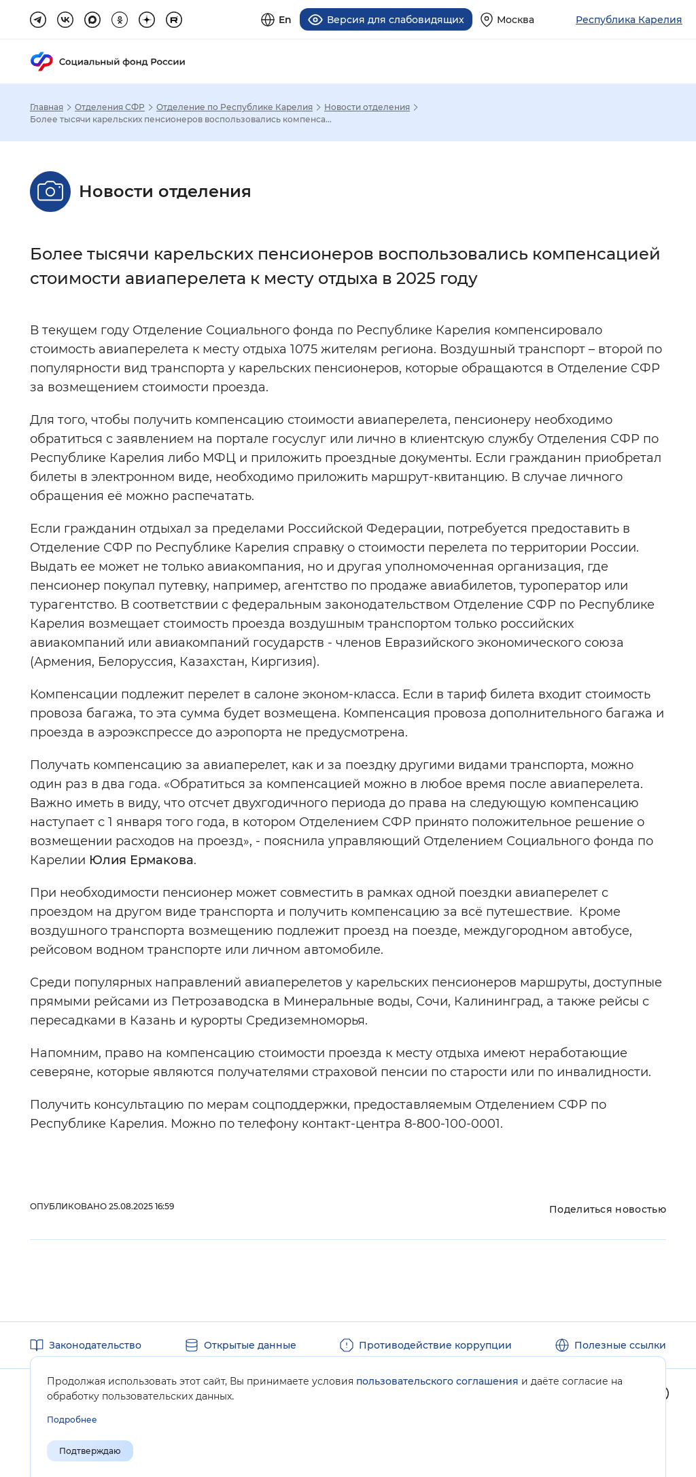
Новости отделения (367, 107)
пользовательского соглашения (437, 1381)
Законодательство (95, 1345)
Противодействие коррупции (435, 1345)
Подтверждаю (90, 1451)
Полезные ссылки (620, 1345)
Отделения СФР (110, 107)
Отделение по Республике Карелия (234, 107)
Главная (46, 107)
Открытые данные (250, 1345)
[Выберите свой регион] (507, 19)
